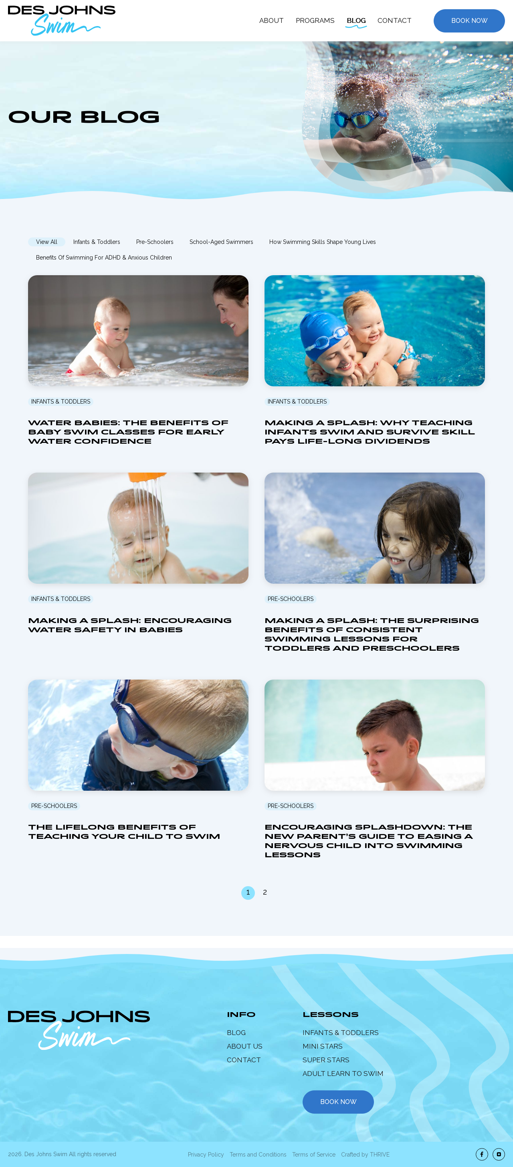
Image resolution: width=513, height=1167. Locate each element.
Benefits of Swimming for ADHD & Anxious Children (104, 257)
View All (46, 242)
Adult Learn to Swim (343, 1074)
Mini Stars (323, 1046)
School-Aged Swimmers (221, 242)
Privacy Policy (206, 1154)
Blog (356, 20)
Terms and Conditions (258, 1154)
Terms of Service (313, 1154)
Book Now (469, 20)
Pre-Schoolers (155, 242)
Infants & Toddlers (96, 242)
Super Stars (326, 1060)
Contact (395, 20)
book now (338, 1102)
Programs (315, 20)
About (271, 20)
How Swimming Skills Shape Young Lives (322, 242)
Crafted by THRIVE (365, 1154)
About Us (245, 1046)
